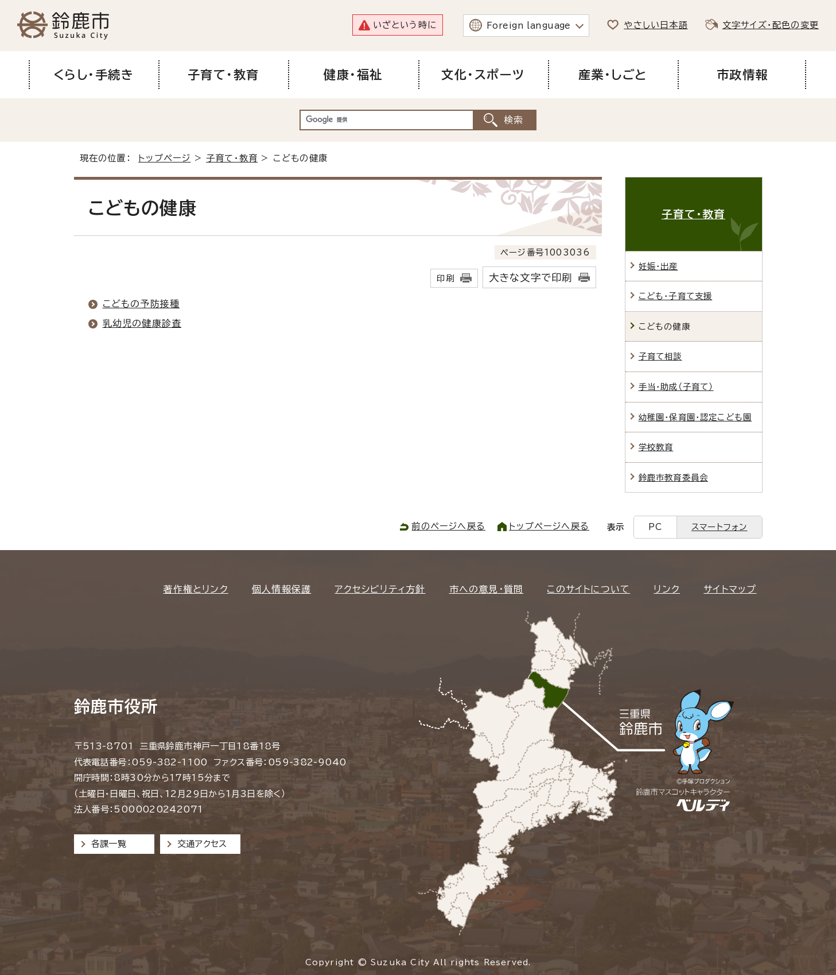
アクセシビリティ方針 (380, 589)
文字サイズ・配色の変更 (770, 25)
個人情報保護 (281, 589)
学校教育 (656, 447)
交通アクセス (202, 843)
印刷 (445, 278)
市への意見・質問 (486, 589)
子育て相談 (660, 356)
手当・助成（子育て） (676, 386)
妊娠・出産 (658, 266)
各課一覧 (109, 843)
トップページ (164, 158)
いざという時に (405, 25)
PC (655, 527)
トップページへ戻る (549, 526)
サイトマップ (729, 589)
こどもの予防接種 (141, 303)
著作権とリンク (195, 589)
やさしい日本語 (655, 25)
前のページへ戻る (448, 526)
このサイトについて (588, 589)
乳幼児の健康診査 (142, 323)
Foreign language (529, 25)
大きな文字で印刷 (531, 278)
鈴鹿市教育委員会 (674, 477)
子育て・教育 (232, 158)
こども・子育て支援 (676, 296)
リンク (667, 589)
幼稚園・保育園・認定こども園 (695, 417)
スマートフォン (719, 527)
